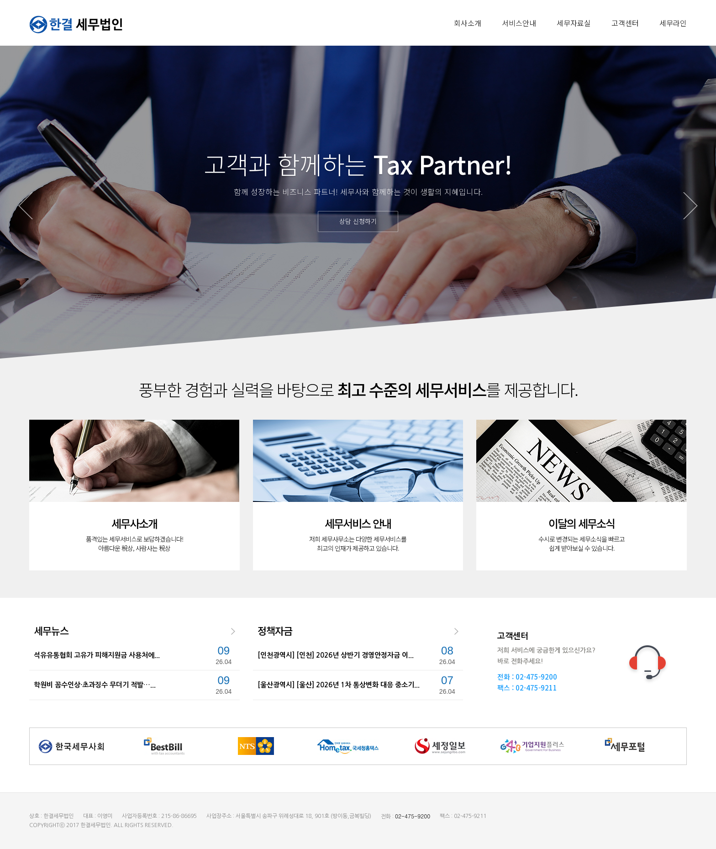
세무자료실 (574, 22)
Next (690, 205)
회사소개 (467, 22)
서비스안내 (519, 22)
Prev (25, 205)
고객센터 (625, 22)
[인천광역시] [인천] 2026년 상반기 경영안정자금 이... (336, 655)
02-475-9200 (536, 676)
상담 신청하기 (358, 221)
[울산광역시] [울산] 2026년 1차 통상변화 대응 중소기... (339, 684)
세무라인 (673, 22)
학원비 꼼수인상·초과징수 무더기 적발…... (95, 684)
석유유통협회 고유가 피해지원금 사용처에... (97, 655)
